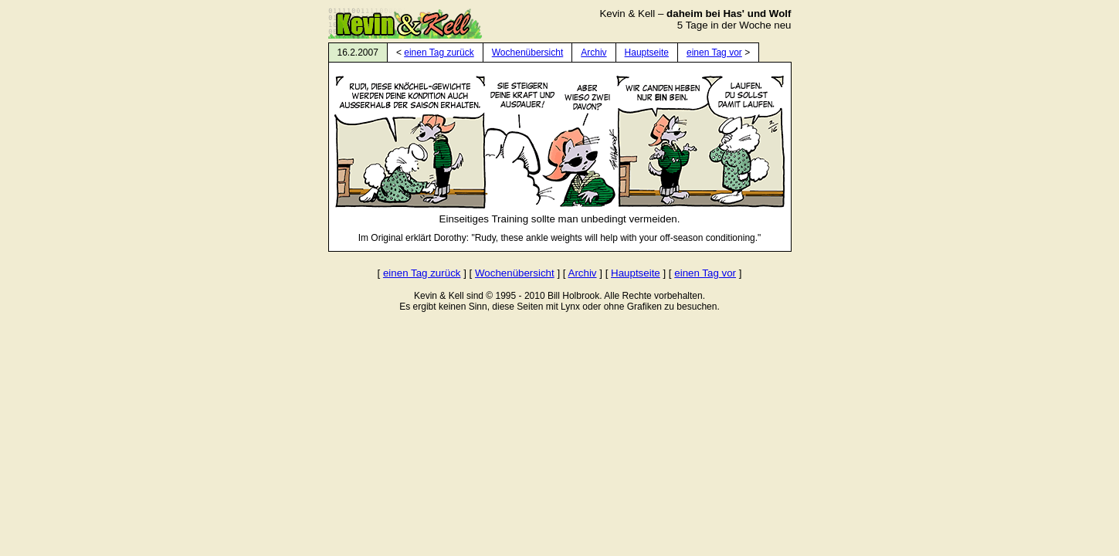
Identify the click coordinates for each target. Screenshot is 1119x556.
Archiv (593, 52)
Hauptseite (647, 52)
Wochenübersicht (528, 52)
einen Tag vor (714, 52)
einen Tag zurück (439, 52)
